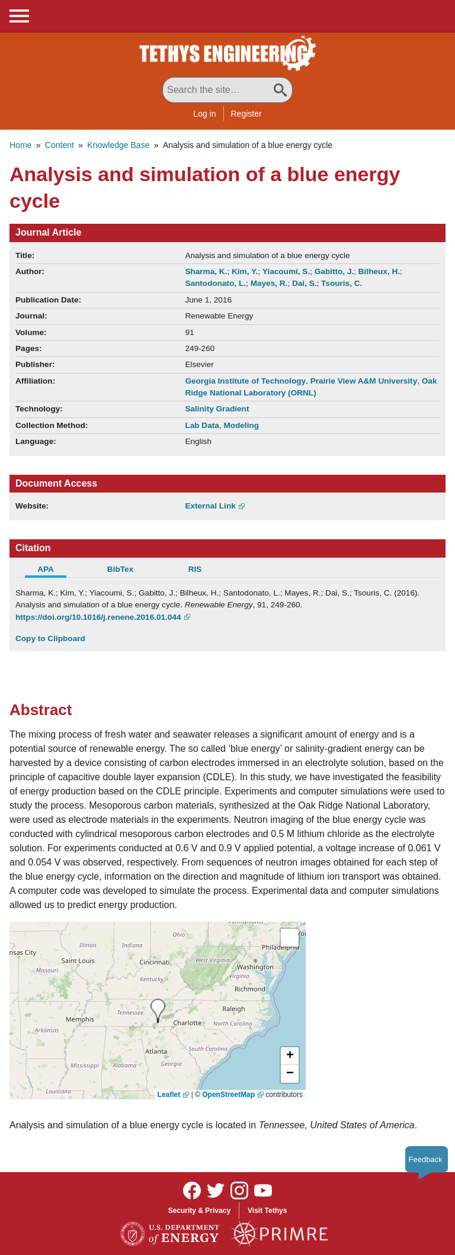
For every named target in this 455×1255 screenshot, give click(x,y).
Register (246, 113)
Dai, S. (304, 283)
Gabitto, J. (334, 271)
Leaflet (169, 1094)
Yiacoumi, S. (286, 271)
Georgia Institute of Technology (245, 380)
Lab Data (202, 425)
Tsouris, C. (341, 283)
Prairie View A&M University (364, 380)
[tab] (52, 571)
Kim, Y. (245, 271)
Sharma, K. (206, 271)
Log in (204, 113)
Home (20, 145)
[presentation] (157, 1011)
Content (59, 145)
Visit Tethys (267, 1210)
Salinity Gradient (217, 408)
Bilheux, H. (379, 271)
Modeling (241, 425)
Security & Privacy (199, 1210)
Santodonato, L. (215, 283)
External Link (210, 505)
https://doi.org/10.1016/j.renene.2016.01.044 (98, 617)
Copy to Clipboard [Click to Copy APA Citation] (50, 638)
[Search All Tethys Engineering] (227, 90)
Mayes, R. (269, 283)
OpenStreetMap (228, 1094)
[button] (290, 1056)
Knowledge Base (118, 145)
